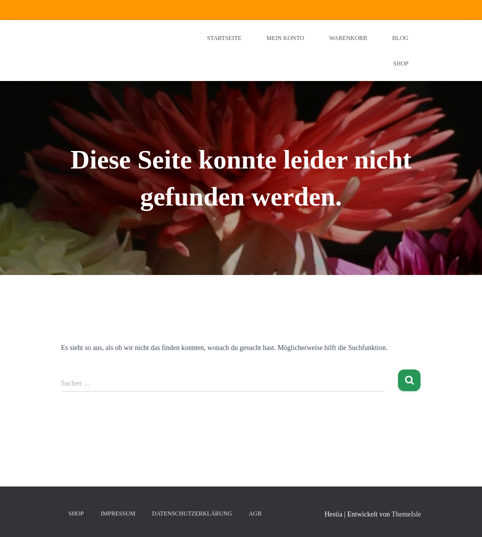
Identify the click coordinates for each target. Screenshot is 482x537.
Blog (400, 38)
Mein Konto (285, 38)
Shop (400, 63)
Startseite (224, 38)
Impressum (117, 513)
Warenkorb (348, 38)
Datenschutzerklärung (192, 513)
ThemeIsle (406, 514)
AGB (255, 513)
